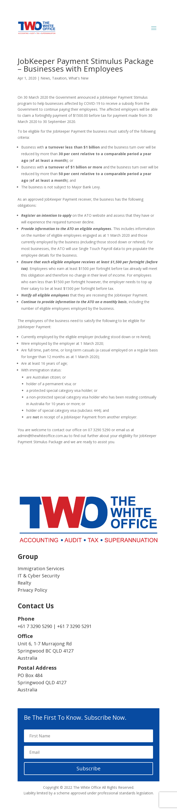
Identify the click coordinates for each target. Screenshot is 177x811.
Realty (24, 583)
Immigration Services (41, 568)
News (45, 78)
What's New (78, 78)
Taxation (59, 78)
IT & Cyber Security (39, 576)
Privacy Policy (32, 590)
